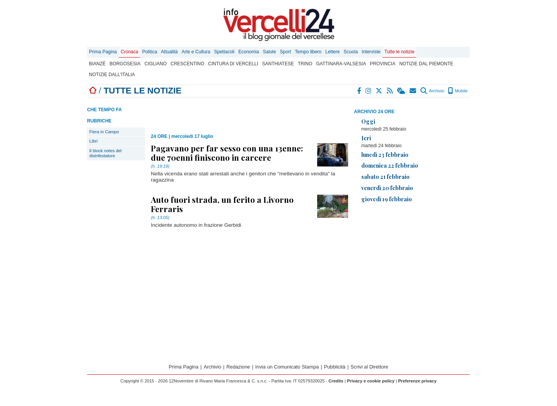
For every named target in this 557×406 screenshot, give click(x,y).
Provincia (382, 63)
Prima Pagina (103, 51)
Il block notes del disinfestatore (105, 153)
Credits (335, 381)
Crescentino (187, 63)
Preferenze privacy (417, 381)
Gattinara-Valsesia (341, 63)
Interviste (371, 51)
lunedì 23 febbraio (384, 154)
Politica (149, 51)
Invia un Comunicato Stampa (287, 367)
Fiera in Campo (104, 131)
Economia (248, 51)
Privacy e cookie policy (371, 381)
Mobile (458, 90)
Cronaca (129, 51)
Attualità (169, 51)
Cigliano (155, 63)
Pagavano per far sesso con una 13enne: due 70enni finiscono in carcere (227, 153)
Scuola (350, 51)
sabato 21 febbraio (385, 176)
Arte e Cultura (195, 51)
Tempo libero (308, 51)
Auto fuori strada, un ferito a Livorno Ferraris (222, 204)
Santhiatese (278, 63)
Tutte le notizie (399, 51)
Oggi (368, 121)
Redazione (238, 367)
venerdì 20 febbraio (387, 188)
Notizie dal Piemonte (426, 63)
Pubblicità (334, 367)
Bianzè (97, 63)
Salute (269, 51)
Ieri (366, 138)
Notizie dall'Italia (112, 74)
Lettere (332, 51)
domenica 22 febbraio (389, 165)
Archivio (432, 90)
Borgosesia (124, 63)
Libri (93, 141)
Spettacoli (224, 51)
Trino (305, 63)
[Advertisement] (412, 263)
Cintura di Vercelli (233, 63)
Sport (285, 51)
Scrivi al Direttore (369, 367)
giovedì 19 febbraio (386, 199)
